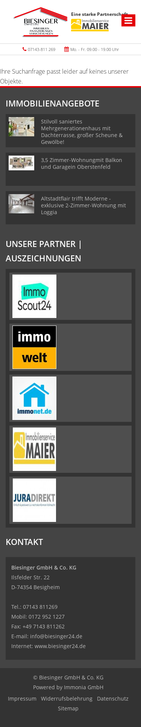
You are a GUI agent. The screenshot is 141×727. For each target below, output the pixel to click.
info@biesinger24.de (56, 636)
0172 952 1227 (47, 616)
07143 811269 (40, 606)
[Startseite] (40, 21)
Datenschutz (113, 698)
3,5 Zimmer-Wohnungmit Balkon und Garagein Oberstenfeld (81, 163)
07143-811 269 (41, 49)
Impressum (22, 698)
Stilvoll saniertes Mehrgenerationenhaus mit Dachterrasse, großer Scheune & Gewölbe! (82, 131)
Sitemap (68, 708)
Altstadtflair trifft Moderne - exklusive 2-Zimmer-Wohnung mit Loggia (83, 205)
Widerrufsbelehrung (66, 698)
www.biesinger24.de (60, 646)
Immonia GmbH (83, 687)
